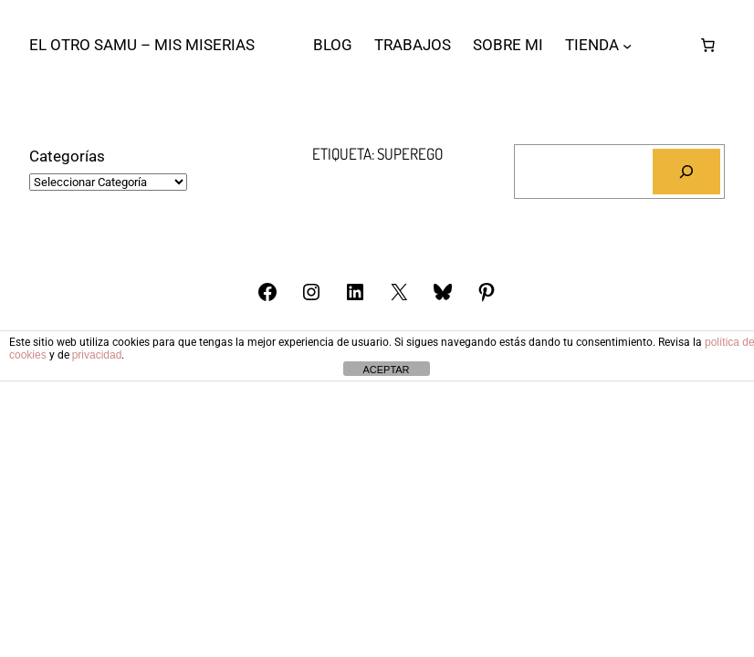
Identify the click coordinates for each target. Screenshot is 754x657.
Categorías (67, 156)
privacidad (97, 355)
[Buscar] (686, 172)
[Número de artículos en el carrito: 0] (707, 44)
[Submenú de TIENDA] (627, 44)
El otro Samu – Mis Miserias (142, 45)
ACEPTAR (385, 369)
